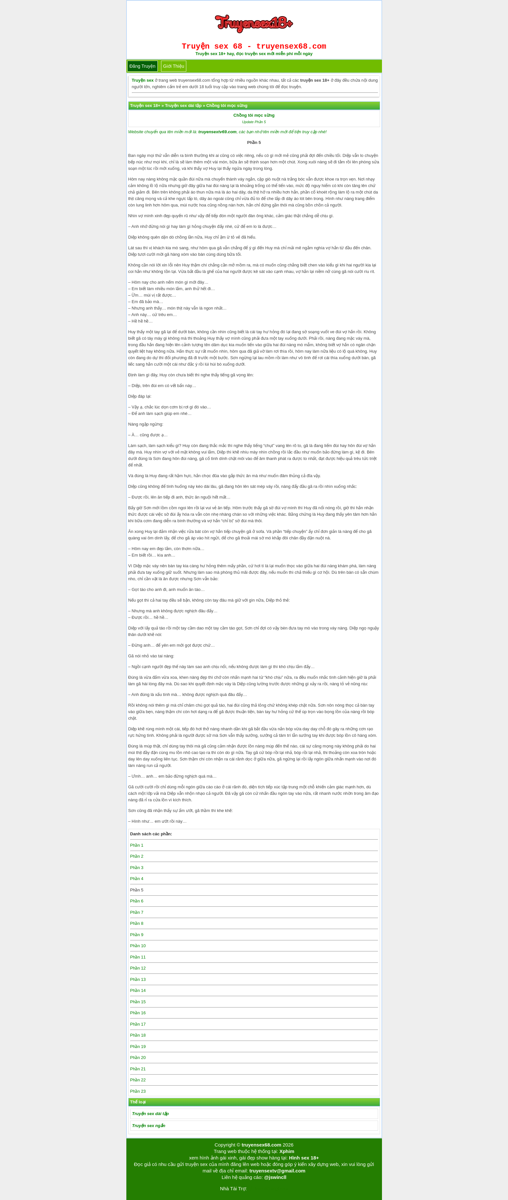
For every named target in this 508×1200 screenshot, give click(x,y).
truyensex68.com (262, 1144)
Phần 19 (138, 1046)
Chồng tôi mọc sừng (254, 115)
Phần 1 (137, 845)
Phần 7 (137, 912)
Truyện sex (143, 80)
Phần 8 (137, 923)
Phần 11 (138, 957)
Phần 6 (137, 901)
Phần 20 (138, 1057)
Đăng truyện (143, 66)
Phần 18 (138, 1035)
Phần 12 (138, 968)
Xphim (286, 1151)
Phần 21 (138, 1068)
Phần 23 (138, 1091)
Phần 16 (138, 1012)
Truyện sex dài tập (150, 1113)
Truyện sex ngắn (149, 1125)
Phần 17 (138, 1024)
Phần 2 (137, 856)
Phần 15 (138, 1001)
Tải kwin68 (258, 1188)
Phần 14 (138, 990)
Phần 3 (137, 867)
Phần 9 (137, 934)
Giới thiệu (173, 66)
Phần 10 (138, 945)
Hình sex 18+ (304, 1157)
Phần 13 (138, 979)
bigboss (279, 1188)
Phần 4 (137, 878)
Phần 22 (138, 1079)
